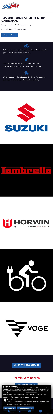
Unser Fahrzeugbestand (26, 365)
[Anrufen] (9, 411)
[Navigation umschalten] (50, 6)
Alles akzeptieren (25, 408)
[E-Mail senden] (29, 411)
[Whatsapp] (19, 411)
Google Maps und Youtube (13, 400)
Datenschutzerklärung (31, 392)
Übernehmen (9, 408)
